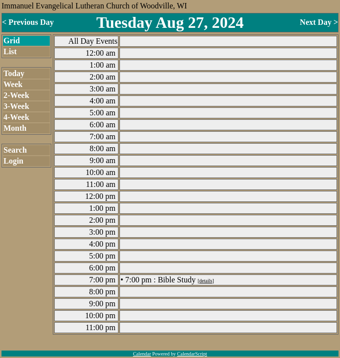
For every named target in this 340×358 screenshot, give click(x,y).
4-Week (16, 117)
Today (13, 73)
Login (13, 161)
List (10, 51)
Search (15, 150)
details (205, 280)
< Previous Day (28, 22)
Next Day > (319, 22)
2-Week (16, 95)
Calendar (142, 354)
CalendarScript (192, 354)
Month (14, 128)
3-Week (16, 106)
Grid (11, 40)
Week (12, 84)
